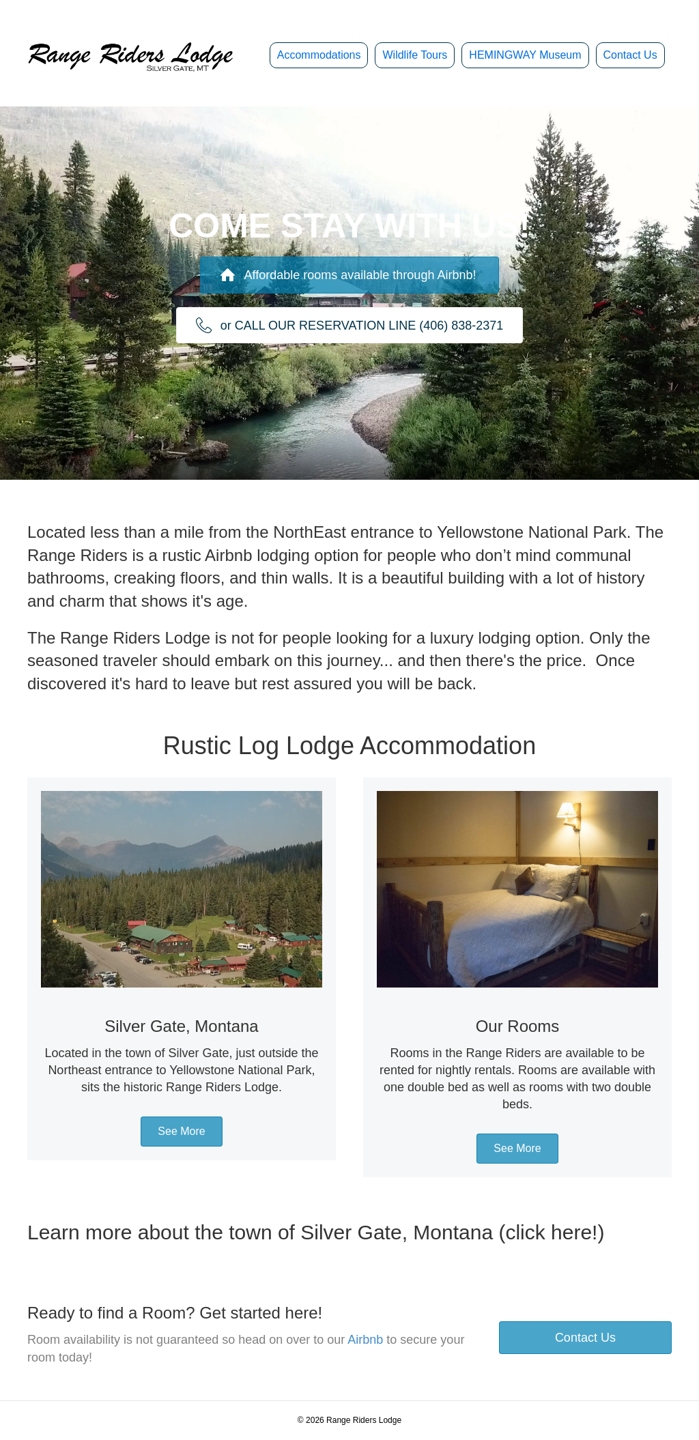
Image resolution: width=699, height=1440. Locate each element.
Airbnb (365, 1340)
